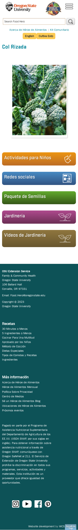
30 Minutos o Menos (15, 329)
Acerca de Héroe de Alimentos (28, 30)
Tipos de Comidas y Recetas (19, 355)
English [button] (29, 36)
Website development (41, 526)
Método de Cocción (14, 346)
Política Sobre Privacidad (17, 392)
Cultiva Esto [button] (46, 36)
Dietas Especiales (13, 351)
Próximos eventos (13, 410)
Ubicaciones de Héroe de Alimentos (24, 406)
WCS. (62, 526)
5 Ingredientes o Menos (17, 333)
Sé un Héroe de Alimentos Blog (21, 401)
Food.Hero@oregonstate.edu (27, 295)
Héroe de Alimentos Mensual (20, 387)
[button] (37, 158)
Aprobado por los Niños (16, 342)
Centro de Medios (13, 396)
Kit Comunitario (59, 30)
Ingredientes (10, 359)
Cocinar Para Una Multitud (18, 337)
